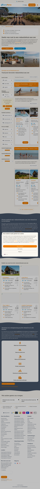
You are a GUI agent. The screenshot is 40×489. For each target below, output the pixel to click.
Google (16, 241)
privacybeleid (31, 242)
